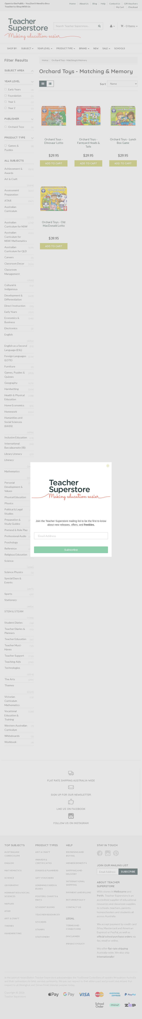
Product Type (65, 48)
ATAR (7, 200)
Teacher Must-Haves (13, 647)
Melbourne (120, 891)
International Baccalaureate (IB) (15, 445)
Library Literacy (13, 453)
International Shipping (75, 883)
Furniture (9, 366)
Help (103, 3)
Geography (10, 382)
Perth (100, 895)
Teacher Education (15, 639)
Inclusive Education (15, 437)
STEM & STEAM (13, 611)
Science (8, 560)
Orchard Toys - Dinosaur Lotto (53, 141)
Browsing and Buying (75, 854)
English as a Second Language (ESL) (15, 347)
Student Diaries (13, 622)
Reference (10, 548)
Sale (106, 48)
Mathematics (12, 471)
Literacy (9, 459)
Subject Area (14, 70)
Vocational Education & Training (11, 715)
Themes (9, 685)
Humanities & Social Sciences (17, 894)
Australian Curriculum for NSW (15, 224)
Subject (27, 48)
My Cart (120, 7)
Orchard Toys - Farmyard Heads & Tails (88, 143)
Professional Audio (15, 536)
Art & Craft (10, 179)
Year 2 (11, 108)
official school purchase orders (114, 936)
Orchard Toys (16, 126)
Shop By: (12, 48)
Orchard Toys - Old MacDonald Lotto (53, 223)
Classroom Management (12, 271)
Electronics (10, 328)
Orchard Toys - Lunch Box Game (123, 141)
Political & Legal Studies (13, 511)
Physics (8, 503)
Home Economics (14, 405)
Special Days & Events (12, 580)
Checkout (133, 7)
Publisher (11, 118)
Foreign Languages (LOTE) (15, 358)
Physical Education (15, 497)
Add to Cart (53, 163)
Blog (94, 3)
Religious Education (15, 554)
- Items (129, 26)
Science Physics (13, 572)
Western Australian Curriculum (15, 727)
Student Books (45, 907)
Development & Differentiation (13, 297)
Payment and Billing (78, 892)
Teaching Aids (12, 661)
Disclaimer (73, 936)
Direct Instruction (14, 305)
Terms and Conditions (73, 927)
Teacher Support (14, 655)
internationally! (105, 956)
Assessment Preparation (11, 192)
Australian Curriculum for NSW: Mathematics (15, 236)
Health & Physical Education (14, 397)
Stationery (10, 599)
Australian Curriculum (10, 208)
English (8, 334)
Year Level (45, 48)
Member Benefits (76, 863)
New (95, 48)
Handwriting (11, 388)
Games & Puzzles (11, 147)
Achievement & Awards (13, 170)
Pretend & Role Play (16, 530)
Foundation (14, 95)
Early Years (14, 89)
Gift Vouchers (131, 3)
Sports (8, 593)
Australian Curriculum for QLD (15, 249)
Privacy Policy (75, 943)
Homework (10, 411)
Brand (84, 48)
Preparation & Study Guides (12, 521)
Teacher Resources (47, 914)
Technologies (12, 667)
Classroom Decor (14, 263)
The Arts (9, 679)
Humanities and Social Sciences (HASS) (13, 422)
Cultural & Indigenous (11, 287)
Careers (9, 257)
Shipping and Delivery (74, 872)
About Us (84, 3)
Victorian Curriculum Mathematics (12, 701)
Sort (102, 84)
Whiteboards (12, 735)
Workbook (10, 741)
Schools (119, 48)
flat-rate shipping (118, 948)
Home (72, 3)
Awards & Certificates (43, 861)
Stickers (40, 922)
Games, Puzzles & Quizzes (14, 374)
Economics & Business (11, 319)
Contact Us (114, 3)
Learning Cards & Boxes (46, 887)
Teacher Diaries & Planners (14, 630)
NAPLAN (9, 903)
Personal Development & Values (13, 486)
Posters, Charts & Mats (46, 898)
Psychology (11, 542)
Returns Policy (75, 899)
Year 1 (11, 101)
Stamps (40, 929)
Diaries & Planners (46, 870)
